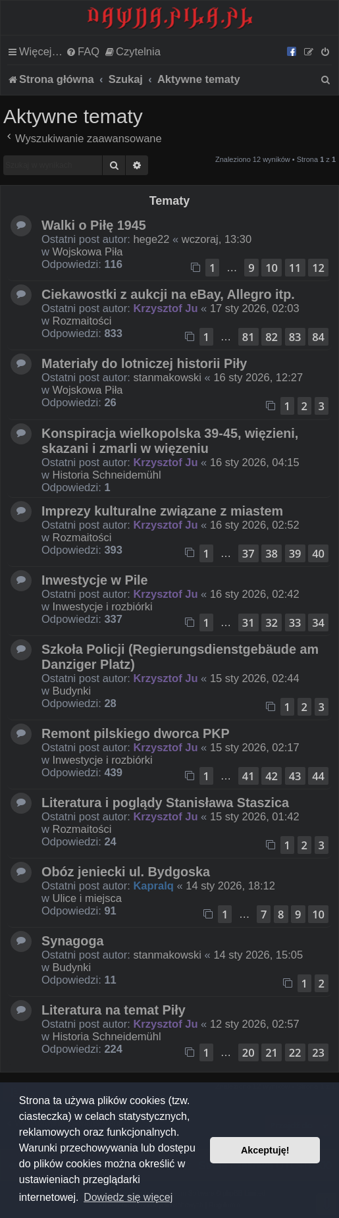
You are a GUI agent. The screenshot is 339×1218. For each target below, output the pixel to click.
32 (271, 622)
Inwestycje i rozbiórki (103, 606)
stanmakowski (167, 377)
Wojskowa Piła (88, 251)
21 (271, 1052)
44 (318, 775)
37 (248, 553)
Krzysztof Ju (165, 308)
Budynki (72, 691)
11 (295, 267)
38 (271, 553)
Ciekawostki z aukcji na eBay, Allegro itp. (168, 294)
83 (295, 336)
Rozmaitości (82, 321)
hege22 (151, 239)
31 (248, 622)
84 (318, 336)
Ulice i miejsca (87, 898)
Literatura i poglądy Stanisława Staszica (165, 802)
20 (248, 1052)
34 (318, 622)
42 (271, 775)
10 (271, 267)
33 (295, 622)
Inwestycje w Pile (94, 580)
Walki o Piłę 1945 (93, 225)
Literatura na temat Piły (113, 1010)
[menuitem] (82, 51)
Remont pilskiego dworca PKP (135, 733)
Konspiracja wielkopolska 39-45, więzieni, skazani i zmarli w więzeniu (169, 441)
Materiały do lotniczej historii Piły (144, 363)
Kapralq (153, 885)
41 (248, 775)
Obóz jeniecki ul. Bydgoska (125, 871)
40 (318, 553)
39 (295, 553)
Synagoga (72, 941)
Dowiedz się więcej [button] (128, 1197)
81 (248, 336)
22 (295, 1052)
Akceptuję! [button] (265, 1150)
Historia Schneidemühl (107, 475)
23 (318, 1052)
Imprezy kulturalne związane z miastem (162, 511)
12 (318, 267)
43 (295, 775)
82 (271, 336)
